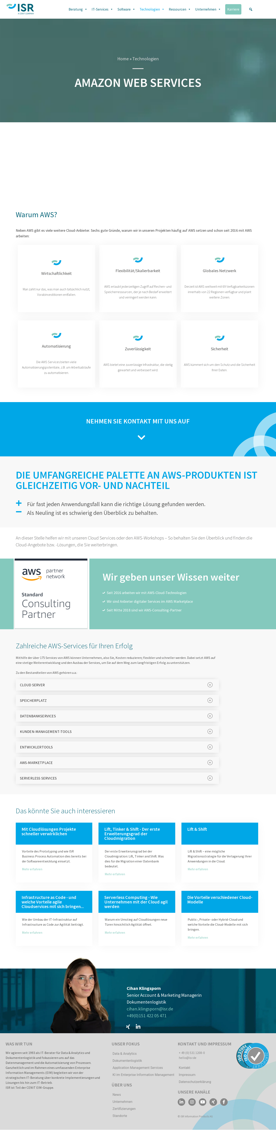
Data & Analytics (125, 1060)
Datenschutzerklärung (195, 1088)
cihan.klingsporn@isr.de (150, 1014)
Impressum (187, 1081)
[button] (251, 9)
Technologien (152, 9)
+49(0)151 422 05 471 (147, 1021)
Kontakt (184, 1074)
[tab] (117, 691)
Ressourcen (180, 9)
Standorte (120, 1122)
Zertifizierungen (124, 1115)
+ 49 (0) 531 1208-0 (192, 1059)
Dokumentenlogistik (127, 1067)
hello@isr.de (187, 1064)
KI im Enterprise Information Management (143, 1081)
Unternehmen (208, 9)
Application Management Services (138, 1074)
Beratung (78, 9)
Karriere (233, 9)
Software (126, 9)
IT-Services (102, 9)
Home (123, 59)
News (117, 1101)
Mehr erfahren (32, 876)
